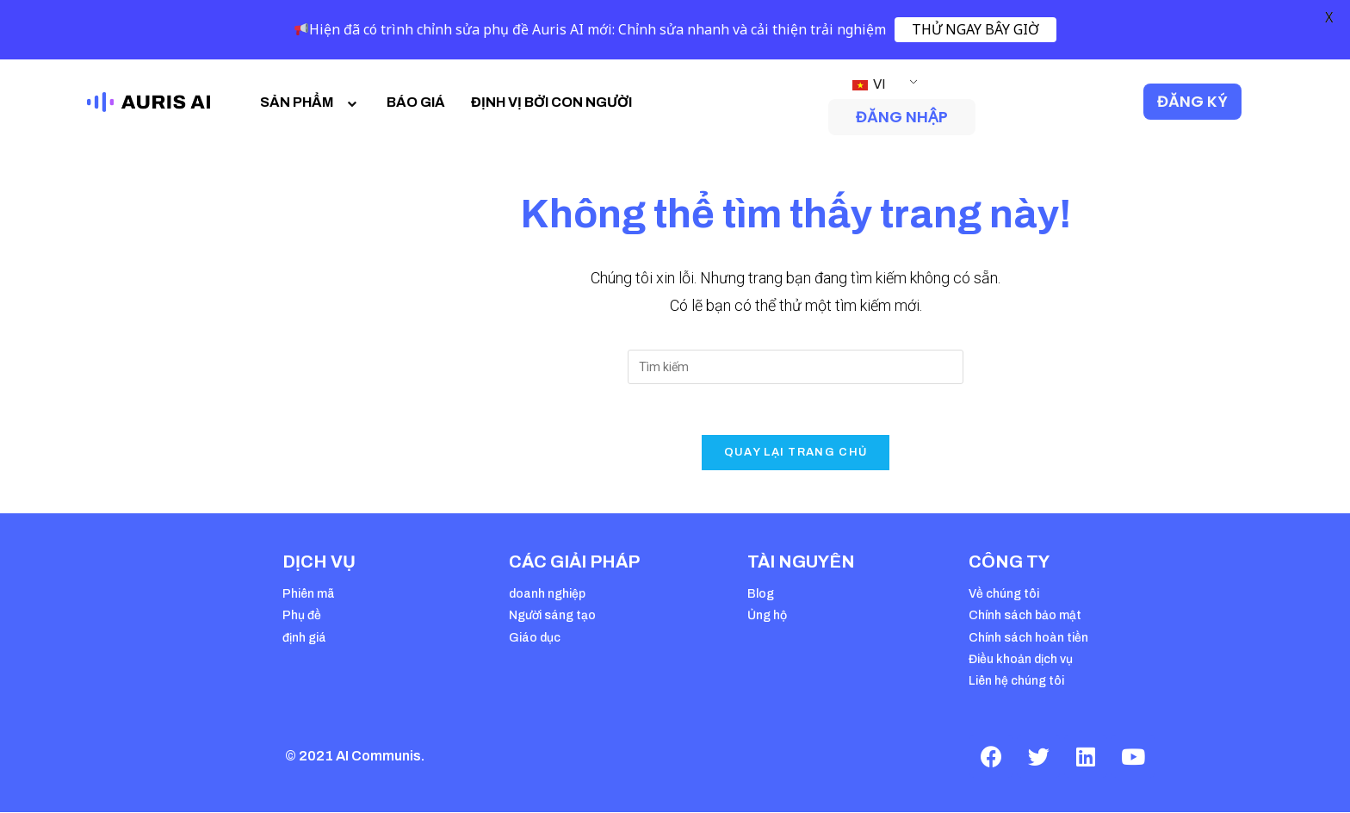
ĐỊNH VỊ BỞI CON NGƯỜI (551, 102)
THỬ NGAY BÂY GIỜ (975, 29)
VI (869, 84)
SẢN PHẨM (310, 102)
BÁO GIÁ (416, 102)
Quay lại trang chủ (795, 453)
